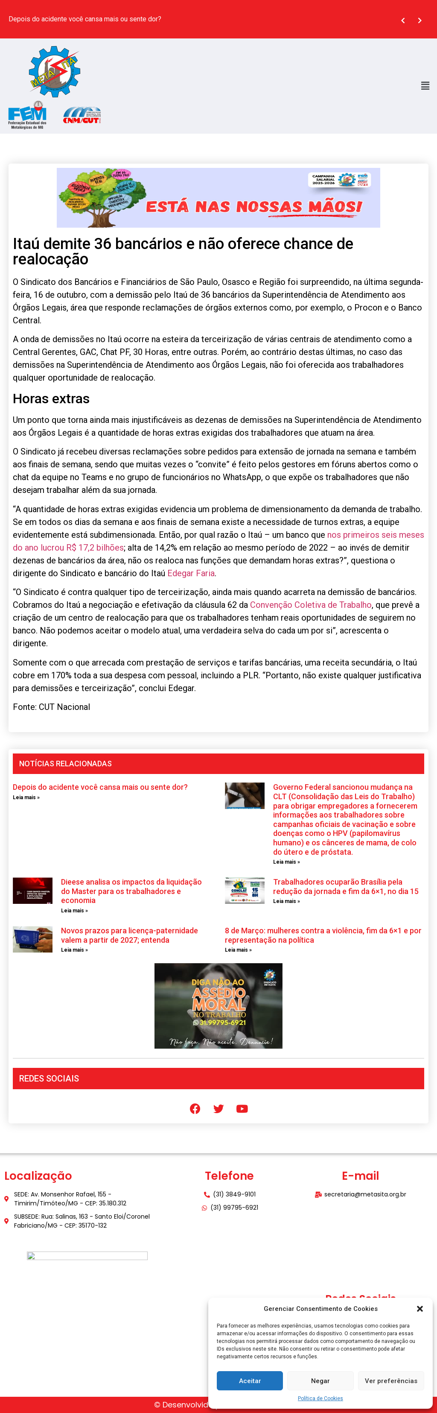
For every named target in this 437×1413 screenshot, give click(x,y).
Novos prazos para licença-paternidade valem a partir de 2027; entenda (129, 935)
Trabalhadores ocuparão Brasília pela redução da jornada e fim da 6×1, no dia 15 (346, 886)
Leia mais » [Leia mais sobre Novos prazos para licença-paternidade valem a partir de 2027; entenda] (74, 950)
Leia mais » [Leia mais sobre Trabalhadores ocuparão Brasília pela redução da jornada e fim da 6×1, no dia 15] (286, 901)
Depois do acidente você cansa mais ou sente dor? (100, 787)
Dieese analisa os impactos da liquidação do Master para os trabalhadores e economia (131, 891)
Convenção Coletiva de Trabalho (311, 605)
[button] (420, 1309)
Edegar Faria (191, 573)
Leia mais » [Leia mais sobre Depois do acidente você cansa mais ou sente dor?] (26, 797)
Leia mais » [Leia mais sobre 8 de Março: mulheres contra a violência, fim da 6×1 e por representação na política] (238, 950)
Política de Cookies (320, 1398)
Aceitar (250, 1381)
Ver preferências (391, 1381)
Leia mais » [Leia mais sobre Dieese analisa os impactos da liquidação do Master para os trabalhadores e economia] (74, 911)
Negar (320, 1381)
